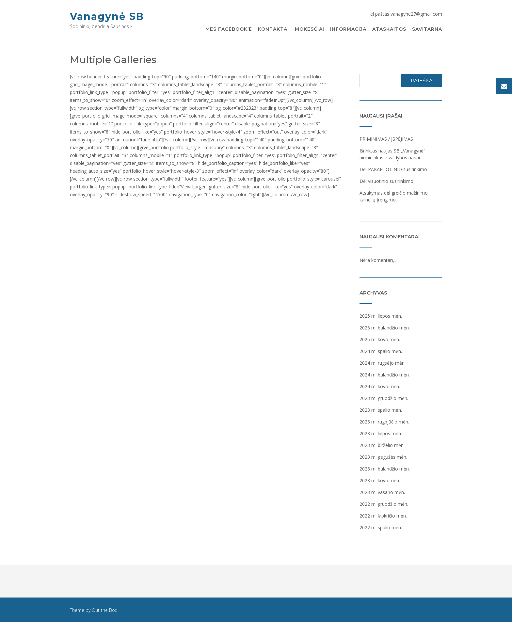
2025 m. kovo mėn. (380, 339)
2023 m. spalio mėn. (381, 410)
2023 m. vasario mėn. (382, 492)
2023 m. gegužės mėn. (383, 457)
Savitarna (427, 29)
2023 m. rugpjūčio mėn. (384, 422)
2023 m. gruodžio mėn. (384, 398)
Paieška (422, 80)
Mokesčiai (309, 29)
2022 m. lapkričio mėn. (383, 516)
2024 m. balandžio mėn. (385, 375)
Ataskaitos (389, 29)
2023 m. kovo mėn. (380, 480)
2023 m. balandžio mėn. (385, 469)
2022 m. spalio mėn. (381, 527)
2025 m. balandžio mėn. (385, 328)
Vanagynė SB (107, 16)
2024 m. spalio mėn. (381, 351)
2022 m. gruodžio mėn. (384, 504)
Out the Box (104, 610)
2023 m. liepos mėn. (381, 433)
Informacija (348, 29)
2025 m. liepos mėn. (381, 316)
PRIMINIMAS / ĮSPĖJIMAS (386, 139)
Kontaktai (273, 29)
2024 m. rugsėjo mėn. (383, 363)
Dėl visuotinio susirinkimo (386, 181)
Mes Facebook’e (228, 29)
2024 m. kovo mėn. (380, 386)
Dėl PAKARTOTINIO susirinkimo (393, 169)
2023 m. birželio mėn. (382, 445)
